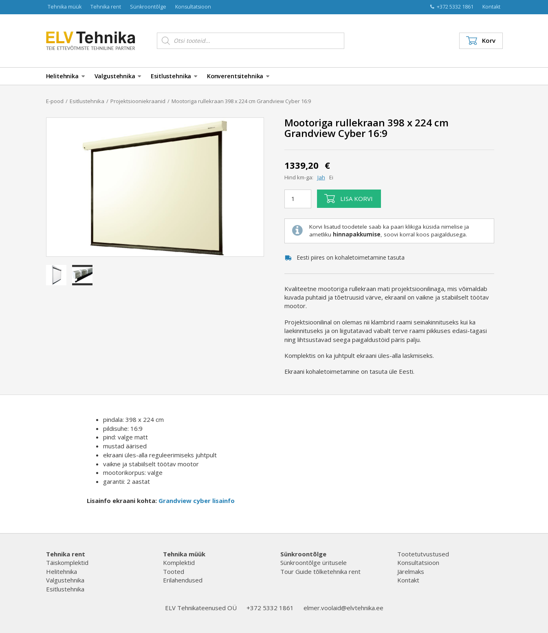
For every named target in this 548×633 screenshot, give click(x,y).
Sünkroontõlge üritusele (313, 562)
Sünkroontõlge (148, 6)
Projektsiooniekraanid (137, 101)
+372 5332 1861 (451, 6)
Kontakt (491, 6)
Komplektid (179, 562)
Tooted (173, 571)
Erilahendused (182, 580)
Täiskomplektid (67, 562)
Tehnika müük (64, 6)
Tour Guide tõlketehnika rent (320, 571)
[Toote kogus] (297, 199)
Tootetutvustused (423, 554)
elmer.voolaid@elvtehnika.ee (343, 608)
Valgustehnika (118, 76)
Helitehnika (65, 76)
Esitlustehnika (174, 76)
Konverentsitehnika (238, 76)
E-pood (55, 101)
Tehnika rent (105, 6)
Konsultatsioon (193, 6)
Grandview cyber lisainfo (196, 500)
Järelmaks (410, 571)
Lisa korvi (348, 198)
